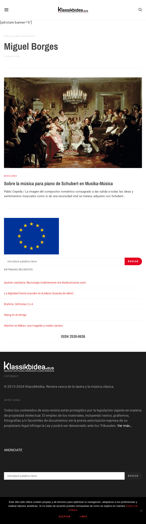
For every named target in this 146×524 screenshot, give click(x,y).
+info (83, 516)
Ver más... (124, 426)
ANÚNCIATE (13, 450)
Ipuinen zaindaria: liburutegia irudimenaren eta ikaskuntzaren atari (45, 282)
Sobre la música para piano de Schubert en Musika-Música (58, 183)
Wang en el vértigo (15, 314)
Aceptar (65, 516)
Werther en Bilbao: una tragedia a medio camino (33, 325)
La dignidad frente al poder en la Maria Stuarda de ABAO (38, 293)
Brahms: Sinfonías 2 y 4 (18, 304)
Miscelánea (10, 176)
